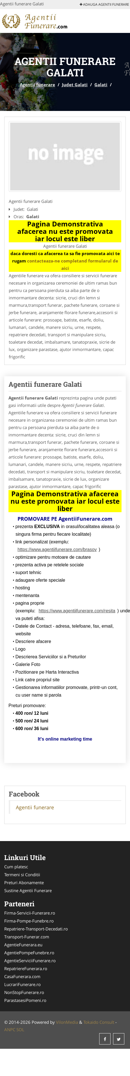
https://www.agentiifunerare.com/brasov (57, 549)
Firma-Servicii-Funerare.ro (29, 912)
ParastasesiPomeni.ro (25, 1000)
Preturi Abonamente (24, 882)
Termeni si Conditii (22, 874)
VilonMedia (67, 1022)
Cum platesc (16, 866)
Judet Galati (75, 84)
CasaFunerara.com (22, 976)
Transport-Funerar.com (26, 936)
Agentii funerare (37, 84)
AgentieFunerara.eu (23, 944)
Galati (100, 84)
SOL (20, 1029)
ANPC (9, 1029)
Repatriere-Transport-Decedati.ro (36, 928)
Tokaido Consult (98, 1022)
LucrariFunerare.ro (22, 984)
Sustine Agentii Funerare (28, 890)
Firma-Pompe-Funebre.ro (29, 920)
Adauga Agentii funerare (104, 4)
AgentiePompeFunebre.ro (29, 952)
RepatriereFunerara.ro (25, 968)
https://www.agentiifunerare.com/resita (77, 610)
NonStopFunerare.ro (24, 992)
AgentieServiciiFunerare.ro (30, 960)
